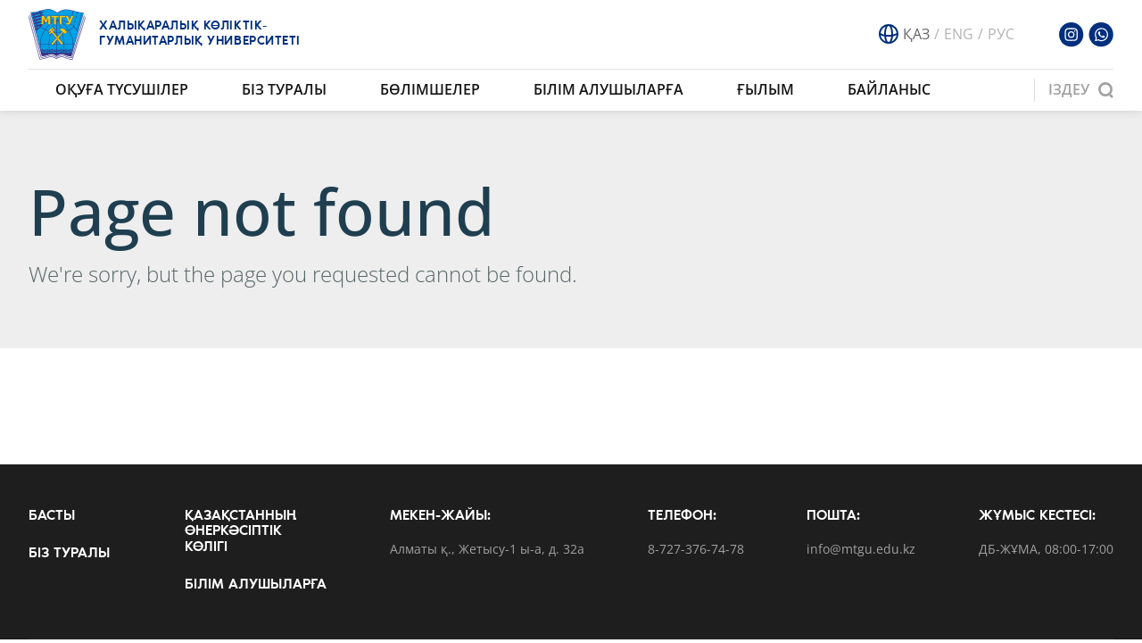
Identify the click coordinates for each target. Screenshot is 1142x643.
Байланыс (889, 89)
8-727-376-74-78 (696, 549)
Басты (52, 516)
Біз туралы (284, 89)
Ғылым (765, 89)
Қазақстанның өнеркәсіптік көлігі (240, 532)
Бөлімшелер (430, 89)
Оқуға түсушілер (121, 89)
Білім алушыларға (608, 89)
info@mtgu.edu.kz (861, 549)
